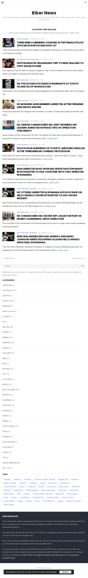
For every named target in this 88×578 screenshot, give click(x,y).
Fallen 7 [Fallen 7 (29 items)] (22, 487)
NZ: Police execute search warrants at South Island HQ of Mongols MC (47, 85)
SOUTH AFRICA (8, 426)
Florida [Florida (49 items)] (41, 487)
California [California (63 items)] (23, 483)
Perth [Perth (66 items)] (6, 497)
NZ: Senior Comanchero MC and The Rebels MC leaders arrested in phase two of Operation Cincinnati (47, 127)
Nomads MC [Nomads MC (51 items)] (74, 490)
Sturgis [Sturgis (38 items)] (20, 501)
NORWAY (6, 395)
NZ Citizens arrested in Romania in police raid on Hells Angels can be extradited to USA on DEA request (49, 195)
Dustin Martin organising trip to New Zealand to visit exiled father (50, 64)
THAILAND (6, 447)
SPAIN (4, 431)
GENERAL (6, 337)
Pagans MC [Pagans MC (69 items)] (60, 494)
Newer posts (77, 258)
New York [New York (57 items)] (62, 490)
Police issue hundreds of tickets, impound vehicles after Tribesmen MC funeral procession (51, 150)
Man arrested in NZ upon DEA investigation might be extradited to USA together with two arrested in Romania (50, 171)
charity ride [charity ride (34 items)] (52, 483)
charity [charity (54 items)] (42, 483)
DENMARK (6, 306)
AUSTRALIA (21, 59)
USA (4, 468)
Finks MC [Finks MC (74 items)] (32, 487)
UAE (4, 457)
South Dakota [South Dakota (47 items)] (9, 501)
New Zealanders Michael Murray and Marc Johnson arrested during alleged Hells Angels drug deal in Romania (48, 239)
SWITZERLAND (8, 442)
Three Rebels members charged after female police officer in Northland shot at (50, 44)
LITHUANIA (6, 379)
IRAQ (4, 363)
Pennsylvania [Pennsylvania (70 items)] (72, 494)
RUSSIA (5, 416)
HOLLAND (6, 353)
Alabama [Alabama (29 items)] (17, 479)
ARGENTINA (7, 285)
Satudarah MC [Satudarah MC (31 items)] (38, 497)
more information (51, 572)
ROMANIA (33, 189)
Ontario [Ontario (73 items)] (27, 494)
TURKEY (5, 452)
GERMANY (6, 342)
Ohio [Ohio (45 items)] (19, 494)
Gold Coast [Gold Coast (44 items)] (51, 487)
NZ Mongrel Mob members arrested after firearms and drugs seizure (50, 105)
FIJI (3, 322)
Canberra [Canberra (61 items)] (33, 483)
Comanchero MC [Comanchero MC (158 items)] (10, 487)
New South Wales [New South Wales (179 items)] (49, 490)
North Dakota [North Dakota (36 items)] (9, 494)
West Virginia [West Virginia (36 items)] (9, 505)
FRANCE (5, 332)
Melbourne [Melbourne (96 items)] (76, 487)
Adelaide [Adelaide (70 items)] (7, 479)
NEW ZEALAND (23, 39)
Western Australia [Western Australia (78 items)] (74, 501)
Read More (53, 139)
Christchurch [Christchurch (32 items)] (65, 483)
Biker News (44, 12)
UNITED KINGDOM (9, 463)
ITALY (4, 374)
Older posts (10, 258)
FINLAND (5, 327)
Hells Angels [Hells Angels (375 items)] (63, 487)
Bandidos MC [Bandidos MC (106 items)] (63, 479)
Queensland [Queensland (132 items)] (25, 497)
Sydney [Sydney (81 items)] (29, 501)
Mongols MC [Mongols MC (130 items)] (18, 490)
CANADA (6, 301)
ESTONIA (6, 316)
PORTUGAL (6, 405)
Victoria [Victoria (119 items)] (61, 501)
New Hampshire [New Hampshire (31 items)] (32, 490)
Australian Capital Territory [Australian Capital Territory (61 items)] (44, 479)
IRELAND (5, 369)
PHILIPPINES (7, 400)
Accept (65, 572)
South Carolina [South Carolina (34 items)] (67, 497)
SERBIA (5, 421)
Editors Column (8, 311)
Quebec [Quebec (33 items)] (14, 497)
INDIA (4, 358)
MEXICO (5, 384)
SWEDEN (6, 437)
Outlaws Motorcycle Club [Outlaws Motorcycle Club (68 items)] (42, 494)
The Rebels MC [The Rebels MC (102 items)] (48, 501)
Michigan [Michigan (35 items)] (7, 490)
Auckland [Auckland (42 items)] (27, 479)
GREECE (5, 348)
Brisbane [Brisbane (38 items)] (74, 479)
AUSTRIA (6, 296)
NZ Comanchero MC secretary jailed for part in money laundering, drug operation (49, 217)
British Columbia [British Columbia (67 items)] (10, 483)
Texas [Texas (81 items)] (37, 501)
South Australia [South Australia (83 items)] (53, 497)
